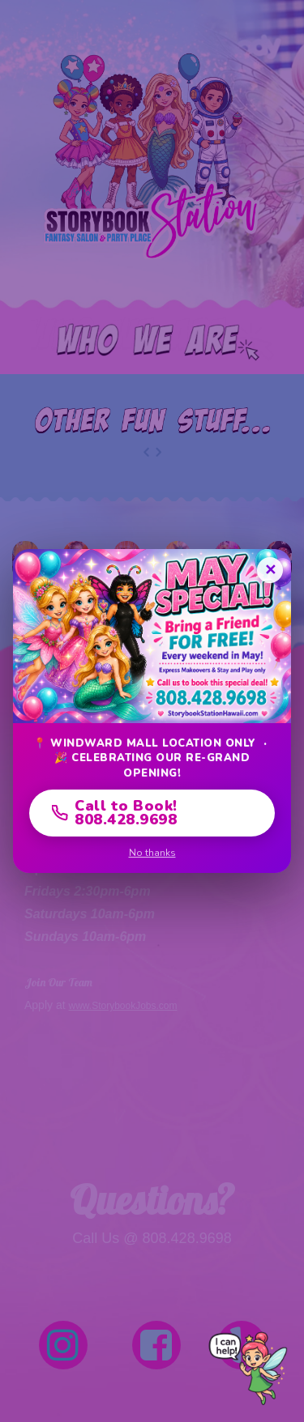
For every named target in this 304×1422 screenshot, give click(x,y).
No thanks (152, 852)
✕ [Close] (270, 570)
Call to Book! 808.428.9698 (115, 812)
